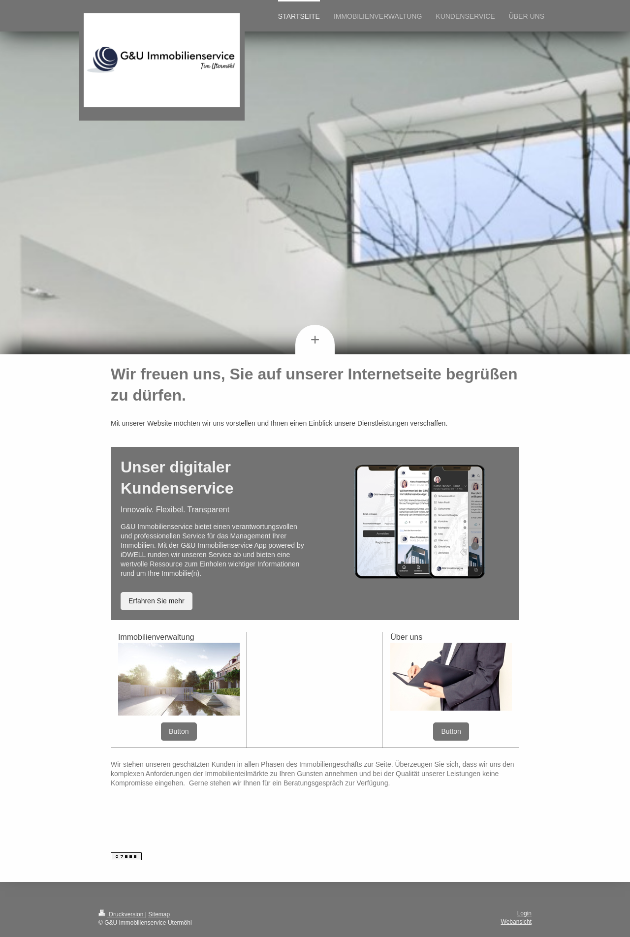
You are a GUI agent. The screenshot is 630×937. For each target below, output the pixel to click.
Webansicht (516, 921)
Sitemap (159, 914)
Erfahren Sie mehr (156, 601)
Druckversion (121, 914)
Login (524, 913)
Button (179, 731)
